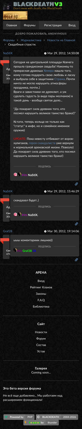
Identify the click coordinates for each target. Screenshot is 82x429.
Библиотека (41, 306)
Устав (41, 351)
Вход (72, 25)
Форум (41, 338)
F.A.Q (41, 300)
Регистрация (53, 25)
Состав (41, 345)
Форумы (29, 25)
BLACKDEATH (57, 417)
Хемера (49, 70)
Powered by (20, 417)
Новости (41, 332)
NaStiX (7, 53)
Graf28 (7, 231)
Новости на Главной (61, 40)
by (42, 422)
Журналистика (31, 40)
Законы (41, 293)
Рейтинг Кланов (41, 287)
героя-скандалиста (42, 143)
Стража (59, 79)
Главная (11, 25)
